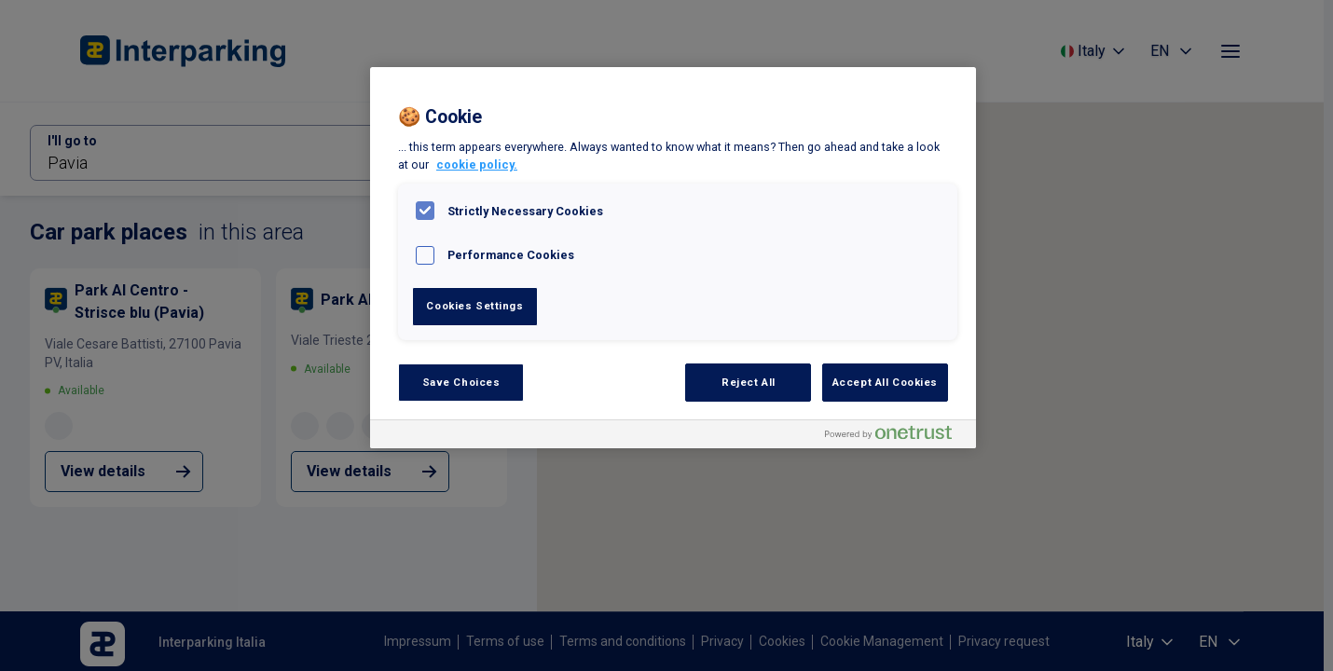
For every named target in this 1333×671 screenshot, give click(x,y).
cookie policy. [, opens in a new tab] (476, 164)
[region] (673, 257)
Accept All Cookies (885, 382)
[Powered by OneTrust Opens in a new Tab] (896, 436)
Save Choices (461, 382)
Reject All (748, 382)
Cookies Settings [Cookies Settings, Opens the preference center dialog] (474, 305)
